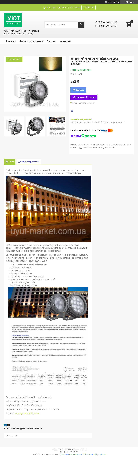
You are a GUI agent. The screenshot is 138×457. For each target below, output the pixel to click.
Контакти (65, 41)
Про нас (51, 41)
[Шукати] (81, 25)
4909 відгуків (113, 2)
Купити (79, 89)
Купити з (85, 97)
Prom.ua (83, 449)
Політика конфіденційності (95, 454)
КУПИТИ (88, 7)
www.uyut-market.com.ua (27, 413)
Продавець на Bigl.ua (69, 452)
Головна (11, 41)
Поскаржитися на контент (71, 454)
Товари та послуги (30, 41)
